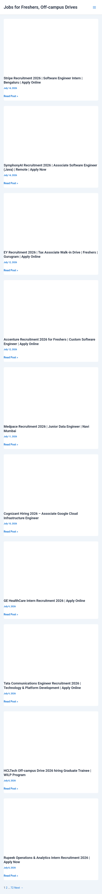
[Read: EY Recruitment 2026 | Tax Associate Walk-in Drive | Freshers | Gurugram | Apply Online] (51, 219)
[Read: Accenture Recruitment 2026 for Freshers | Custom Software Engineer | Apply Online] (51, 306)
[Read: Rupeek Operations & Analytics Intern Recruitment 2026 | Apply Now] (51, 824)
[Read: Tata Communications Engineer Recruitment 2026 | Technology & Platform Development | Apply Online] (51, 650)
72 (12, 887)
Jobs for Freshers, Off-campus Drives (40, 7)
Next (18, 887)
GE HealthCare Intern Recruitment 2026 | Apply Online (44, 601)
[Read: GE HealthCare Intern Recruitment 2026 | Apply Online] (51, 567)
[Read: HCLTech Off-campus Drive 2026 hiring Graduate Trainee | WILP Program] (51, 737)
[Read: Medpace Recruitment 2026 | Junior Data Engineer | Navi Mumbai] (51, 393)
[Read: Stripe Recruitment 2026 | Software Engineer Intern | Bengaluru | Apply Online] (51, 45)
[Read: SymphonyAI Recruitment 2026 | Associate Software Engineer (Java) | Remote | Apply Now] (51, 132)
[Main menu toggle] (94, 7)
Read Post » (11, 96)
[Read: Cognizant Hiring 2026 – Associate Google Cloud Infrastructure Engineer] (51, 480)
